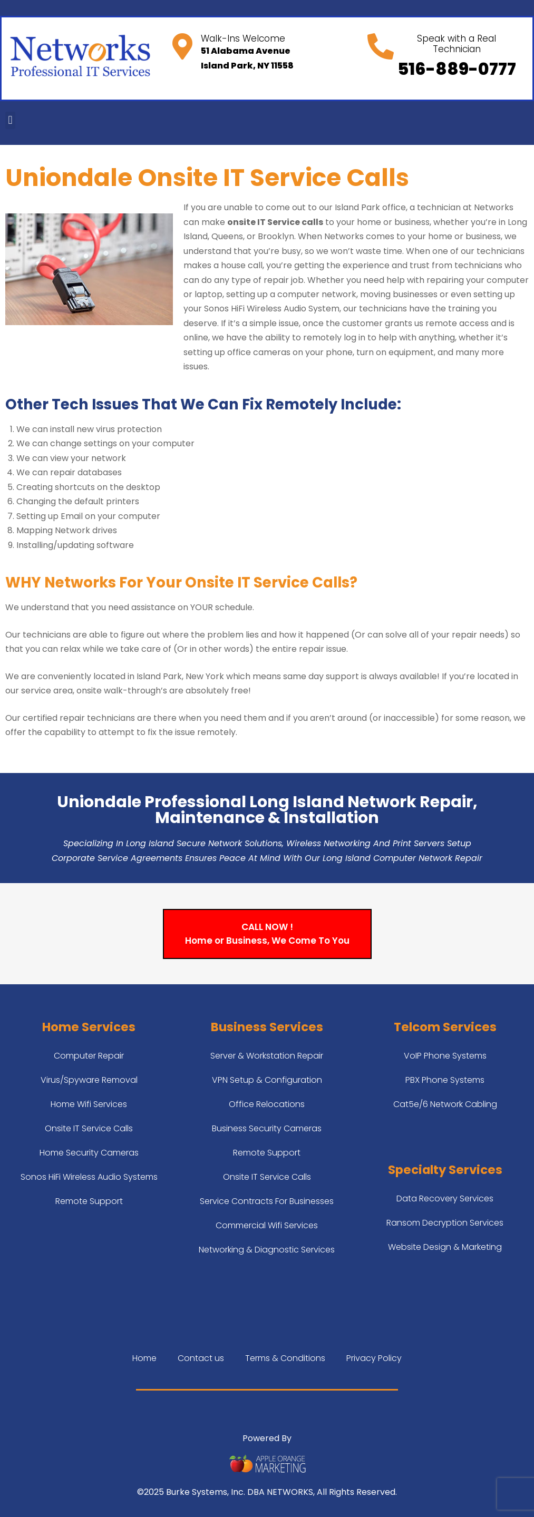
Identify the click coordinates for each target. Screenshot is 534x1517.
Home (144, 1358)
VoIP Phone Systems (445, 1056)
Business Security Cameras (267, 1128)
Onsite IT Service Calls (89, 1128)
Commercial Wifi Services (267, 1225)
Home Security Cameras (89, 1153)
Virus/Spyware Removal (89, 1080)
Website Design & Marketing (445, 1247)
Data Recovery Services (444, 1198)
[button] (10, 120)
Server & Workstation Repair (266, 1056)
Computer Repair (89, 1056)
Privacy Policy (374, 1358)
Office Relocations (267, 1104)
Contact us (201, 1358)
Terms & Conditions (285, 1358)
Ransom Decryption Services (444, 1223)
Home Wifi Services (89, 1104)
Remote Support (89, 1201)
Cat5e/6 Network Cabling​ (445, 1104)
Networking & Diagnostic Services (267, 1250)
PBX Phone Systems (444, 1080)
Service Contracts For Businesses (267, 1201)
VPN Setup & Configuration (267, 1080)
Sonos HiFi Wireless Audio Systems (89, 1177)
